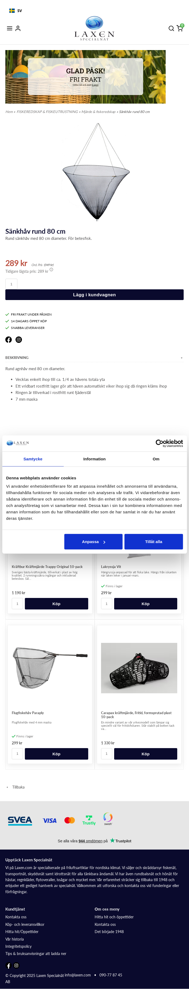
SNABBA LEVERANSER (25, 328)
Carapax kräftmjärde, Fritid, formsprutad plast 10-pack (136, 715)
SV (15, 10)
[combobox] (15, 10)
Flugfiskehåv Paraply (28, 713)
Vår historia (14, 939)
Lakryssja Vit (111, 566)
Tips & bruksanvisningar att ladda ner (35, 953)
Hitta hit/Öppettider (21, 931)
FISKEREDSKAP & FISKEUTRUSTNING (47, 111)
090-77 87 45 (110, 975)
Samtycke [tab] (33, 458)
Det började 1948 (109, 931)
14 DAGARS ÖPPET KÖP (26, 321)
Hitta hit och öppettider (114, 917)
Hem (9, 111)
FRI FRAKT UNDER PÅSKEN (28, 314)
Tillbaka (15, 787)
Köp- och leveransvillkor (24, 924)
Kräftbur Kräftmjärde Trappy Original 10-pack (47, 566)
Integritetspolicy (18, 946)
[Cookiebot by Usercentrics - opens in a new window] (159, 443)
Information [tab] (94, 458)
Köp (56, 603)
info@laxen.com (78, 975)
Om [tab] (156, 458)
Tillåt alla (153, 541)
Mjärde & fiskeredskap (98, 111)
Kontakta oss (15, 917)
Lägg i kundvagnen (94, 294)
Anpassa (93, 541)
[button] (51, 269)
